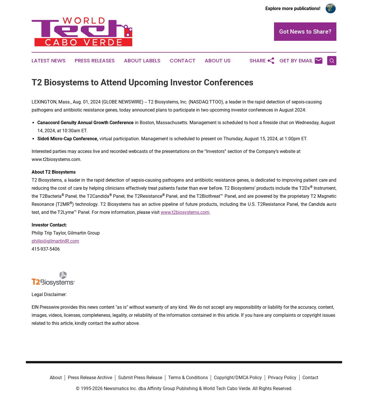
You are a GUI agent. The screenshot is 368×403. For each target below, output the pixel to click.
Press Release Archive (90, 377)
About (56, 377)
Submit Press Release (140, 377)
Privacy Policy (282, 377)
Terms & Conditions (188, 377)
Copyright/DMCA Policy (238, 377)
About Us (218, 60)
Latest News (49, 60)
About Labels (142, 60)
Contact (182, 60)
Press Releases (95, 60)
